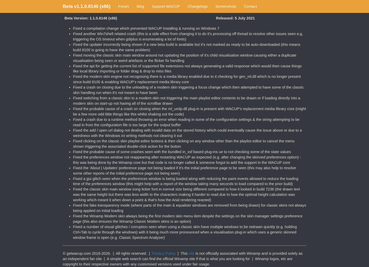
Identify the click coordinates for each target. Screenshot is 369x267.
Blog (140, 6)
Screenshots (226, 6)
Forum (123, 6)
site (191, 253)
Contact (250, 6)
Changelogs (198, 6)
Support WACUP (166, 6)
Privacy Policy (163, 253)
